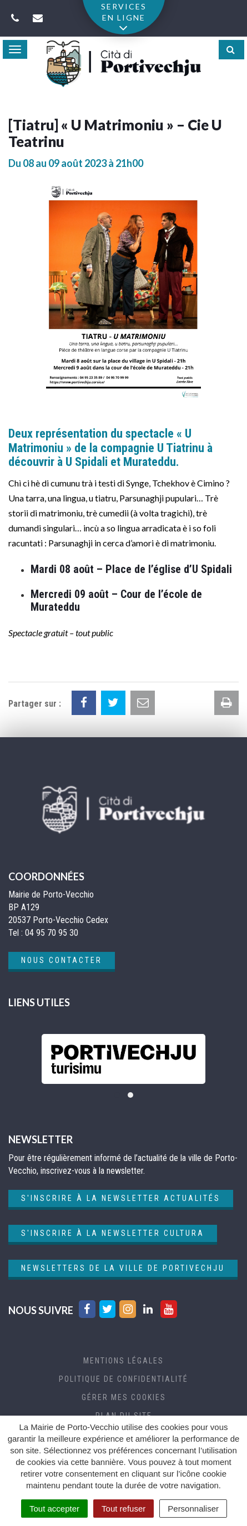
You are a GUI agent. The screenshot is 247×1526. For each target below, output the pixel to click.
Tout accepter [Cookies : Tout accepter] (54, 1508)
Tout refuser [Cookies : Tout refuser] (123, 1508)
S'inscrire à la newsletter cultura (112, 1233)
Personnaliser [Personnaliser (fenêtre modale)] (193, 1508)
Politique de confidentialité (123, 1379)
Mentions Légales (123, 1360)
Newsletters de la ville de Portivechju (123, 1268)
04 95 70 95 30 (51, 932)
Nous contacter (61, 960)
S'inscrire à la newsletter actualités (120, 1198)
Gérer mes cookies (124, 1397)
